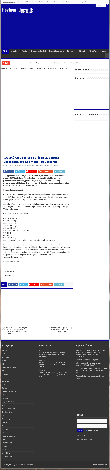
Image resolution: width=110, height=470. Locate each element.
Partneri (41, 2)
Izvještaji (5, 385)
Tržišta (4, 446)
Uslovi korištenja (31, 2)
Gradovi (4, 378)
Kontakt (49, 2)
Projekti (4, 422)
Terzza (105, 465)
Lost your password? (84, 439)
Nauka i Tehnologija (56, 51)
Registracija (81, 436)
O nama (20, 2)
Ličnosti (70, 51)
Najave (21, 165)
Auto (3, 354)
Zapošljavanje (81, 51)
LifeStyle (5, 398)
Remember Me (92, 430)
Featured (5, 374)
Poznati (103, 51)
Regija (4, 426)
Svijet (37, 165)
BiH (3, 364)
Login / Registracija (67, 2)
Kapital (24, 51)
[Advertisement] (68, 30)
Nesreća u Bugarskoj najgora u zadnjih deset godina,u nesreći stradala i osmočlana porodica (17, 330)
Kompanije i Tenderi (38, 51)
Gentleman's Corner (91, 2)
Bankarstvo (6, 357)
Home (3, 68)
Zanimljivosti (6, 453)
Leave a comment (52, 165)
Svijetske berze (7, 443)
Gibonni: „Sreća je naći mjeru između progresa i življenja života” (89, 364)
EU (8, 68)
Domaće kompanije (9, 367)
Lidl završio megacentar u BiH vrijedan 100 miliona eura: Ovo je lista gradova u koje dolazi (91, 371)
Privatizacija (6, 419)
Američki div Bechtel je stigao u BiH (88, 360)
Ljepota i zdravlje (8, 402)
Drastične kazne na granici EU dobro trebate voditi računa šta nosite (57, 329)
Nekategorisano (7, 412)
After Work (93, 51)
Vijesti (5, 51)
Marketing (79, 2)
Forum (56, 2)
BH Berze (5, 361)
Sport (4, 433)
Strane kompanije (29, 165)
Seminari (5, 429)
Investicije (14, 51)
